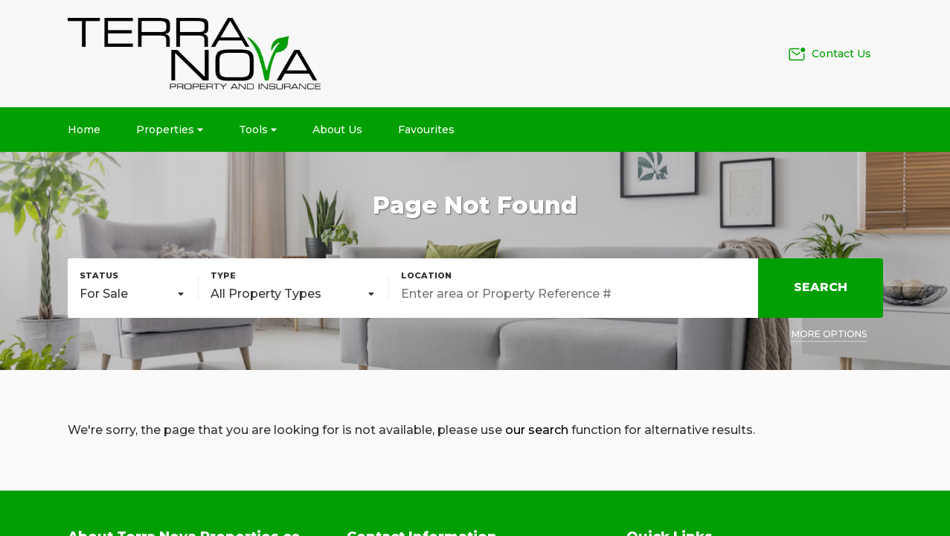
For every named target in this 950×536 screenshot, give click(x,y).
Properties (169, 129)
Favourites (426, 129)
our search (536, 430)
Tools (258, 129)
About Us (337, 129)
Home (84, 129)
